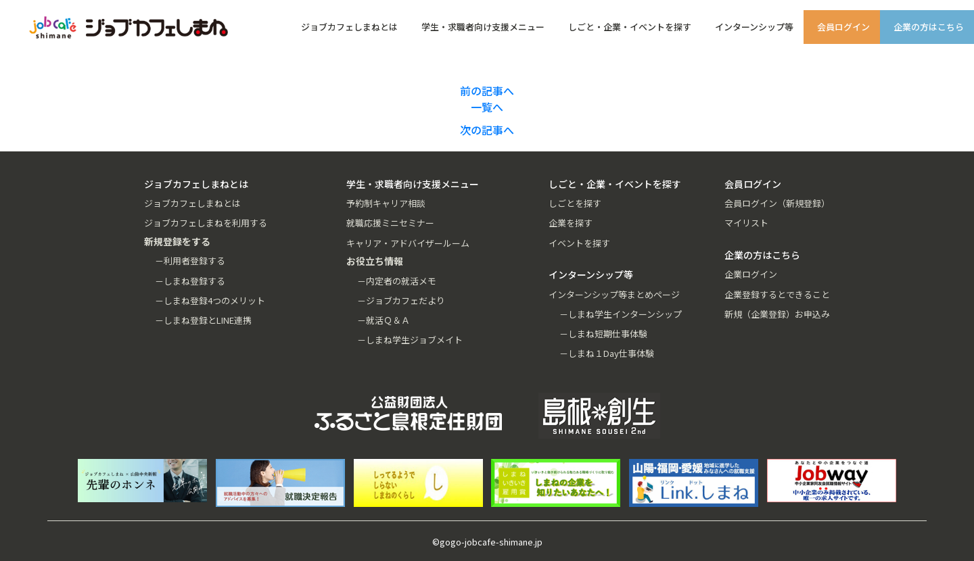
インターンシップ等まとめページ (614, 294)
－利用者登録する (190, 260)
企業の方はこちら (929, 26)
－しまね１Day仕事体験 (606, 353)
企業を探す (571, 222)
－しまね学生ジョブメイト (410, 339)
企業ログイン (750, 274)
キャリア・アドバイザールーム (407, 243)
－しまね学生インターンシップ (620, 314)
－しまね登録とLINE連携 (203, 320)
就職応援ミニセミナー (390, 222)
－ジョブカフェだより (401, 300)
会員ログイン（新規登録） (777, 203)
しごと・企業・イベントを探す (629, 26)
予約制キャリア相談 (385, 203)
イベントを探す (579, 243)
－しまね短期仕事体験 (603, 333)
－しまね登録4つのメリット (210, 300)
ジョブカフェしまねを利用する (205, 222)
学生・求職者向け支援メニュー (482, 26)
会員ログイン (843, 26)
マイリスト (746, 222)
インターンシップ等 (754, 26)
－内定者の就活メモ (396, 280)
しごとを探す (575, 203)
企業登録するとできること (777, 294)
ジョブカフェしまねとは (349, 26)
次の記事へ (487, 130)
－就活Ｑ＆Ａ (383, 320)
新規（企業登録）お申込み (777, 314)
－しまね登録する (190, 280)
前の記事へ (487, 90)
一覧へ (487, 107)
